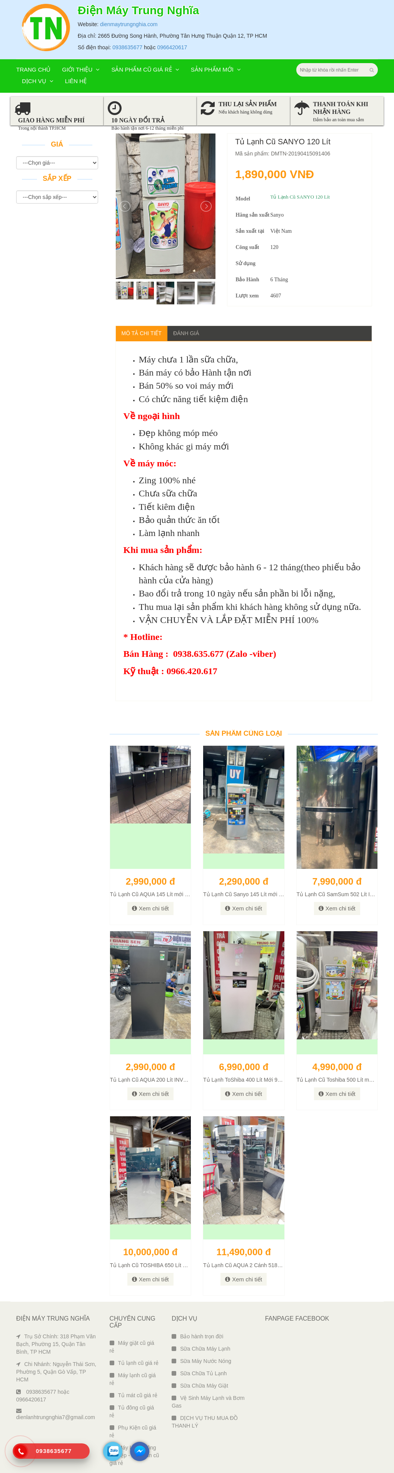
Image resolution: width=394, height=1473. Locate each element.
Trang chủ (33, 69)
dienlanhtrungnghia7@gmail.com (55, 1414)
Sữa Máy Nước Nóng (201, 1361)
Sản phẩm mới (216, 69)
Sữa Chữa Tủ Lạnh (199, 1373)
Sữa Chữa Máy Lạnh (201, 1349)
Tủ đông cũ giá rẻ (132, 1411)
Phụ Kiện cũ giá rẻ (133, 1431)
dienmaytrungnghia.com (128, 24)
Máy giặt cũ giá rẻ (132, 1347)
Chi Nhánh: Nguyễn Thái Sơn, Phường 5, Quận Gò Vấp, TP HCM (56, 1372)
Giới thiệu (81, 69)
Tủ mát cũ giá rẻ (134, 1395)
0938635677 (127, 47)
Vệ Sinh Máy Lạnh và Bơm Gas (208, 1402)
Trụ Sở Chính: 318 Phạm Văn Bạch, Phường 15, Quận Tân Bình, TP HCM (56, 1344)
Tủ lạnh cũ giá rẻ (134, 1363)
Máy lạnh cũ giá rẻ (133, 1379)
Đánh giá (186, 333)
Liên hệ (76, 81)
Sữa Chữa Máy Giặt (200, 1386)
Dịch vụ (37, 81)
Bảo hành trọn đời (197, 1336)
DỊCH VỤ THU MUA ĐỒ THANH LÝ (205, 1422)
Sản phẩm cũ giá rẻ (145, 69)
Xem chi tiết (150, 908)
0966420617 (172, 47)
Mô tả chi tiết (142, 333)
